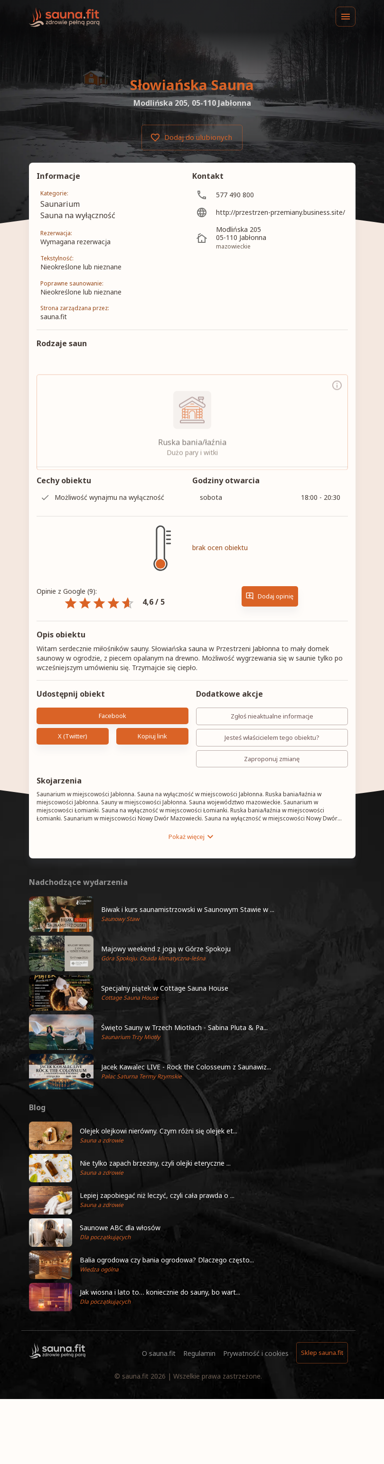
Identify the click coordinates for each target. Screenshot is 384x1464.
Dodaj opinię (270, 596)
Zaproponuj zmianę (272, 759)
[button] (192, 914)
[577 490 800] (270, 194)
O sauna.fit (159, 1353)
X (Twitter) (73, 736)
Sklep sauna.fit (322, 1353)
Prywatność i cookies (256, 1353)
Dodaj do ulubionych (192, 137)
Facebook (112, 716)
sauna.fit (135, 1376)
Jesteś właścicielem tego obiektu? (272, 737)
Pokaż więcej (192, 836)
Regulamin (199, 1353)
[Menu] (346, 17)
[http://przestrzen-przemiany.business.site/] (270, 212)
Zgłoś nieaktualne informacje (272, 716)
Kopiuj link (152, 736)
